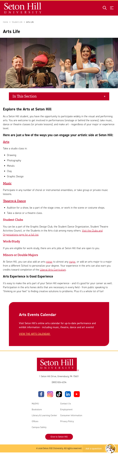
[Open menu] (112, 8)
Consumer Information (71, 415)
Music (7, 183)
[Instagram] (50, 394)
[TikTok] (59, 394)
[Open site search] (104, 8)
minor (49, 262)
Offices (35, 421)
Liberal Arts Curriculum (53, 270)
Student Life (17, 22)
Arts (6, 142)
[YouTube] (77, 394)
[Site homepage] (23, 8)
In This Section (24, 96)
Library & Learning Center (44, 415)
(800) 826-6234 (59, 382)
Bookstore (37, 409)
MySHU (35, 403)
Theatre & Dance (14, 201)
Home (5, 22)
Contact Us (65, 403)
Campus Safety (39, 427)
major (72, 262)
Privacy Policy (67, 421)
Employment (66, 409)
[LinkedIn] (68, 394)
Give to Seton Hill (59, 436)
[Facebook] (41, 394)
